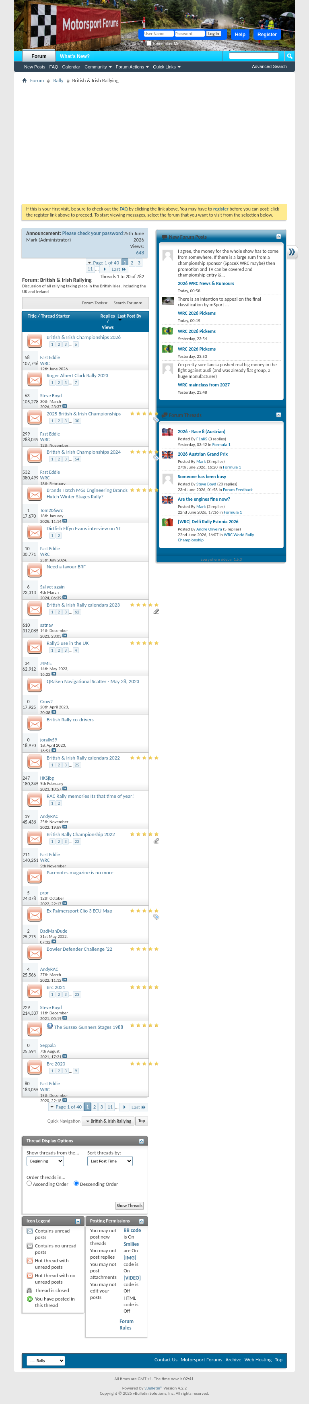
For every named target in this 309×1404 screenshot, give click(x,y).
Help (240, 34)
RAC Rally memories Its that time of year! (90, 796)
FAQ (53, 66)
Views (108, 327)
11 (90, 269)
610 (26, 625)
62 (77, 612)
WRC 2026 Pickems (197, 313)
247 (26, 778)
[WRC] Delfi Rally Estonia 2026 (208, 521)
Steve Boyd (206, 484)
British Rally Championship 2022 (81, 834)
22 (77, 841)
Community (95, 66)
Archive (233, 1360)
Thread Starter (55, 316)
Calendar (71, 66)
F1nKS (201, 439)
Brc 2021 (56, 987)
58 (27, 357)
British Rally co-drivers (70, 719)
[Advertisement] (154, 143)
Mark (31, 240)
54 (77, 459)
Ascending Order (47, 1184)
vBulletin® (153, 1388)
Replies (108, 316)
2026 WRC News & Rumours (206, 283)
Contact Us (165, 1360)
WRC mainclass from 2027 (204, 385)
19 (27, 816)
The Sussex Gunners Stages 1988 (88, 1027)
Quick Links (164, 66)
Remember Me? (163, 43)
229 (26, 1007)
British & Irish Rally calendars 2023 (83, 605)
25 (77, 765)
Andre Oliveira (209, 529)
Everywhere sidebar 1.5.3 (221, 559)
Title (32, 316)
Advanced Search (269, 66)
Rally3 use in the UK (68, 643)
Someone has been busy (202, 476)
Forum (38, 56)
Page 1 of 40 (106, 263)
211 (26, 854)
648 (140, 253)
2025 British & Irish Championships (84, 414)
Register (267, 34)
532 (26, 472)
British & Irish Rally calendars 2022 (83, 758)
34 (27, 663)
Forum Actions (130, 66)
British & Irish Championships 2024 (84, 452)
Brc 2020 (56, 1064)
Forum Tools (93, 303)
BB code (132, 1230)
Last (119, 269)
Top (141, 1121)
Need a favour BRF (66, 567)
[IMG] (130, 1258)
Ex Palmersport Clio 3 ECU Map (79, 911)
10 (27, 548)
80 (27, 1083)
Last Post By (129, 317)
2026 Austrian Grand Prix (203, 454)
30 (77, 420)
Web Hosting (258, 1360)
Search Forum (126, 303)
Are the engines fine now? (204, 499)
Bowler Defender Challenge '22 (79, 949)
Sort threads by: (104, 1153)
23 (77, 994)
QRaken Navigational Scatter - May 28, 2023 (93, 681)
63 (27, 395)
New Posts (34, 66)
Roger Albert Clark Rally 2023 (77, 375)
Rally (58, 80)
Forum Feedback (238, 489)
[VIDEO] (132, 1278)
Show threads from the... (53, 1153)
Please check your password (92, 233)
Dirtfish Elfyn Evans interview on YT (84, 528)
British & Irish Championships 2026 (84, 337)
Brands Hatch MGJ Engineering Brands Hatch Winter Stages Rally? (87, 493)
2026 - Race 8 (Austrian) (201, 431)
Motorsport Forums (201, 1360)
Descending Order (96, 1184)
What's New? (75, 56)
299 (26, 434)
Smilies (131, 1244)
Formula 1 (221, 444)
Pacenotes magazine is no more (80, 872)
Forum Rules (126, 1324)
